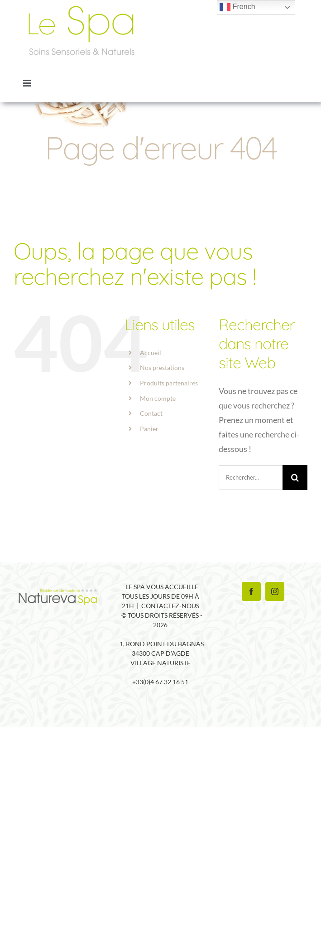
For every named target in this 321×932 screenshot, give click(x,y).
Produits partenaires (169, 383)
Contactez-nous (170, 606)
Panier (149, 428)
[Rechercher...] (251, 477)
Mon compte (158, 398)
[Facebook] (251, 591)
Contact (151, 413)
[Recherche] (295, 477)
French (237, 7)
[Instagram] (274, 591)
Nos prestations (162, 367)
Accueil (150, 352)
